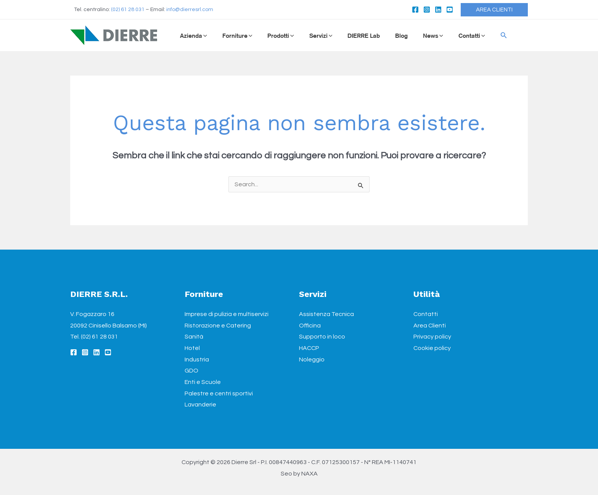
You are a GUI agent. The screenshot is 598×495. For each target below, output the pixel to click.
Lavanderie (200, 404)
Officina (310, 325)
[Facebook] (415, 9)
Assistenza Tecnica (326, 314)
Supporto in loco (322, 337)
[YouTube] (449, 9)
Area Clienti (429, 325)
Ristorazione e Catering (218, 325)
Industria (197, 359)
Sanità (194, 337)
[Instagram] (426, 9)
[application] (203, 35)
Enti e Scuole (203, 382)
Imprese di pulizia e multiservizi (226, 314)
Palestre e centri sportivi (219, 393)
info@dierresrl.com (189, 9)
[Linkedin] (438, 9)
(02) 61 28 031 (128, 9)
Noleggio (312, 359)
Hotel (192, 348)
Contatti (425, 314)
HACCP (309, 348)
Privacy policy (432, 337)
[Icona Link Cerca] (479, 35)
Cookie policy (432, 348)
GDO (191, 371)
